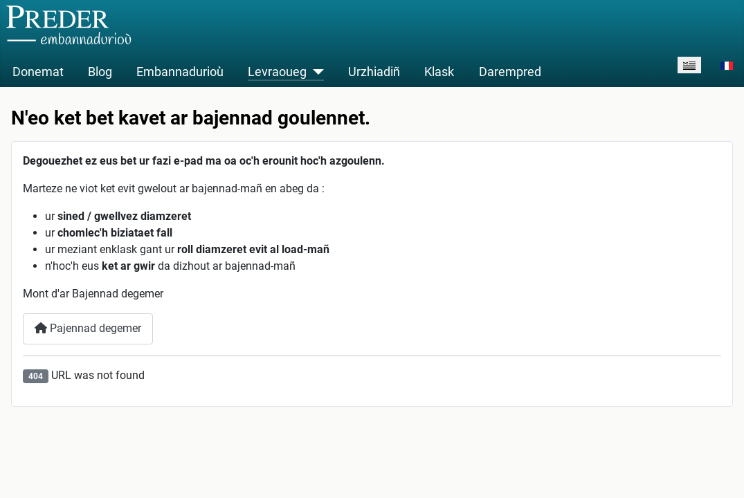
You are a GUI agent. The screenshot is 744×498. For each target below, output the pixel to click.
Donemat (38, 72)
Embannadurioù (180, 72)
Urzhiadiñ (374, 72)
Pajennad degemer (88, 328)
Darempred (510, 72)
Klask (439, 72)
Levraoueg (277, 72)
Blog (100, 72)
